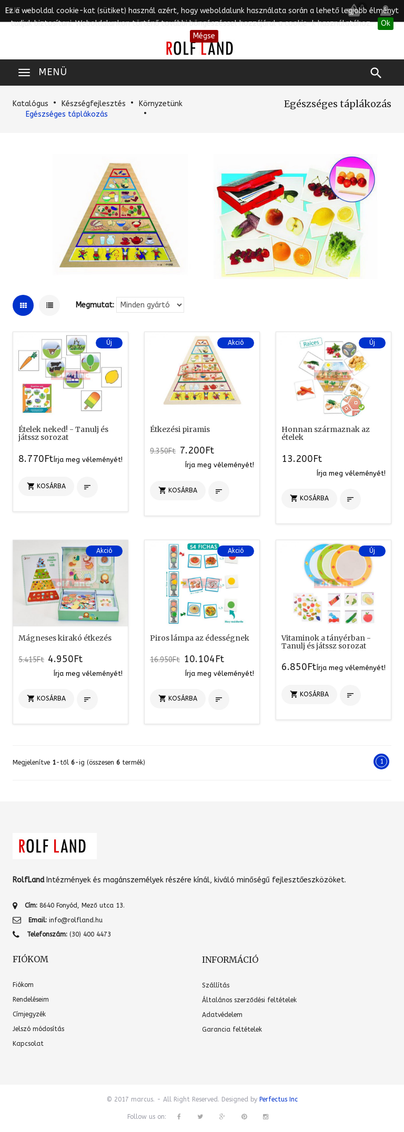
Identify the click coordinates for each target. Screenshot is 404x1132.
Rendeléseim (31, 999)
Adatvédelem (222, 1014)
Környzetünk (161, 103)
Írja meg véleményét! (88, 460)
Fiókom (23, 985)
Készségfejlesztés (94, 103)
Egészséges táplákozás (67, 114)
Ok (385, 23)
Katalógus (30, 103)
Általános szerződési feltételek (249, 1000)
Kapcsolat (28, 1043)
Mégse (204, 36)
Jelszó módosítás (38, 1029)
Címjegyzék (29, 1014)
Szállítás (215, 985)
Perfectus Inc (278, 1099)
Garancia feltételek (232, 1029)
